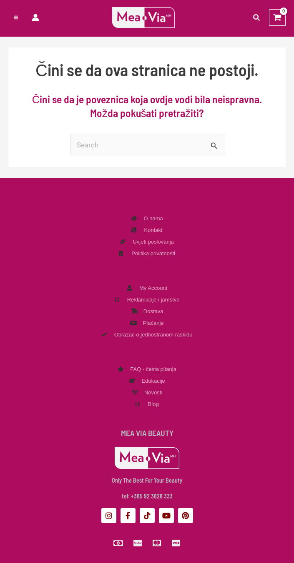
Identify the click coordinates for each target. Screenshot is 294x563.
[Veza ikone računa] (35, 18)
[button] (257, 18)
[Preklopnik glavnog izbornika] (15, 17)
